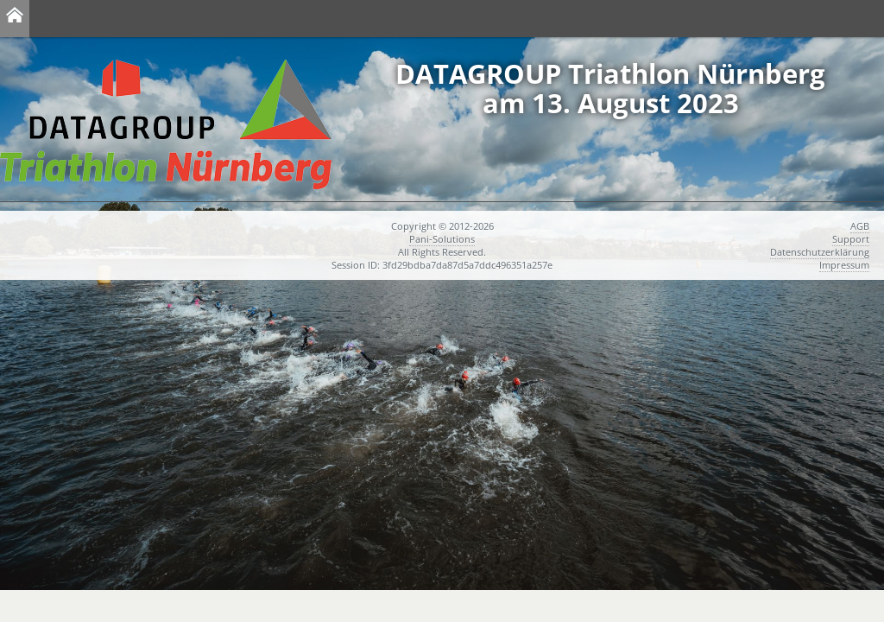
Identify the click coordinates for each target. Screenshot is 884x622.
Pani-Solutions (442, 238)
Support (850, 238)
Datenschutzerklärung (819, 251)
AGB (859, 225)
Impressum (844, 264)
